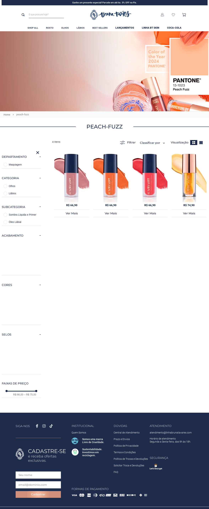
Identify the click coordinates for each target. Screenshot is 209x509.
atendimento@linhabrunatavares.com (171, 432)
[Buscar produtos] (24, 14)
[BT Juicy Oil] (189, 184)
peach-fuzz (22, 114)
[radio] (193, 142)
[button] (21, 157)
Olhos (12, 186)
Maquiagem (15, 164)
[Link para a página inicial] (7, 114)
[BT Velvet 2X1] (71, 184)
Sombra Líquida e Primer (22, 214)
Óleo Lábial (15, 222)
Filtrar (128, 142)
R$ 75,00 (30, 394)
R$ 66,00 (18, 394)
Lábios (12, 193)
